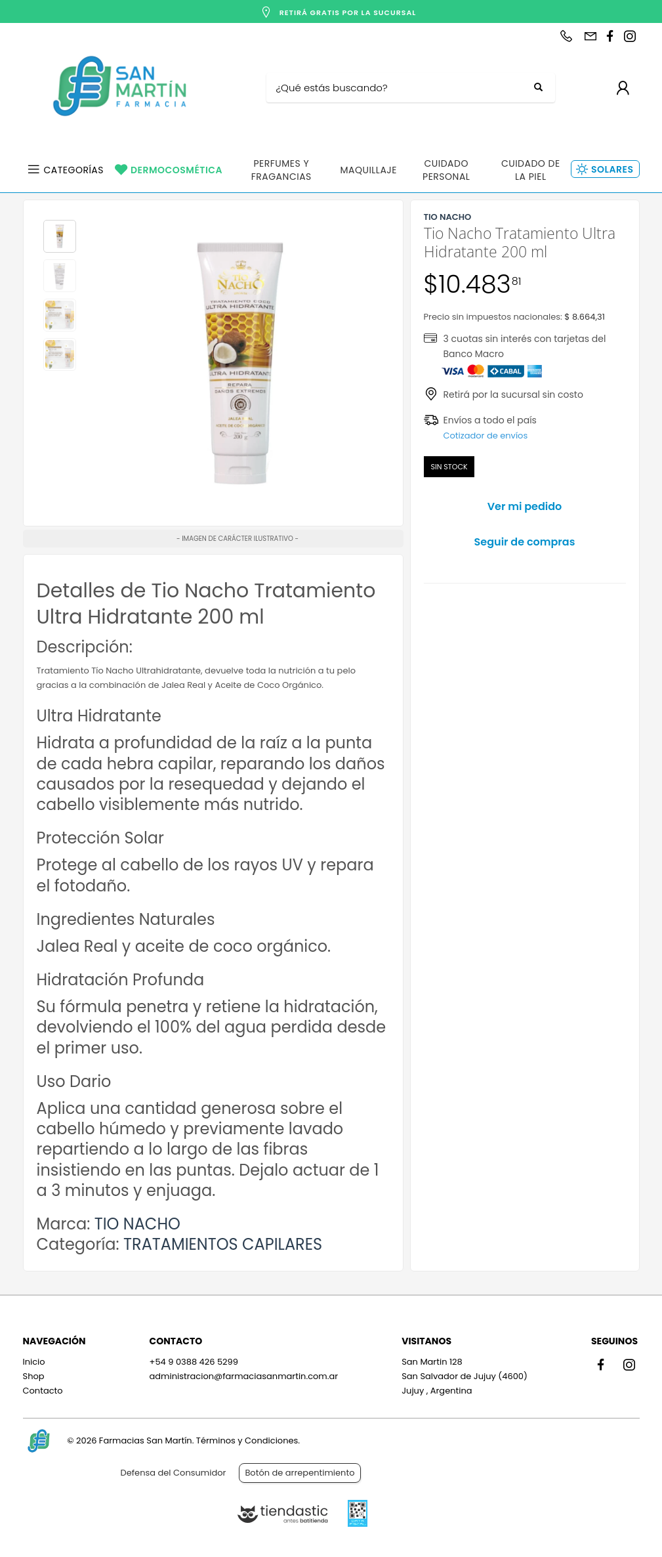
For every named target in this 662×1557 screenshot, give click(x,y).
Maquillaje (368, 170)
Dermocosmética (176, 170)
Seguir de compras (524, 541)
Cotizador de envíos (486, 435)
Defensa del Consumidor (173, 1472)
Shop (34, 1376)
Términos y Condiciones (247, 1440)
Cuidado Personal (446, 170)
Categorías (74, 170)
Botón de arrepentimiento (299, 1472)
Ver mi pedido (524, 506)
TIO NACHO (137, 1224)
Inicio (34, 1361)
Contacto (43, 1390)
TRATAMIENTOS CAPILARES (222, 1244)
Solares (612, 169)
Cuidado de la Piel (530, 170)
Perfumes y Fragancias (281, 170)
